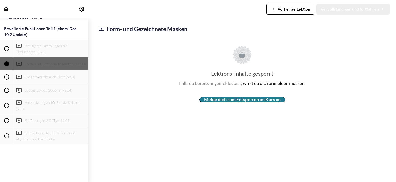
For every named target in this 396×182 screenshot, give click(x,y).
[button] (6, 9)
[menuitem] (82, 9)
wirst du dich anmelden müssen (273, 83)
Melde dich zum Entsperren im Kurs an (242, 99)
